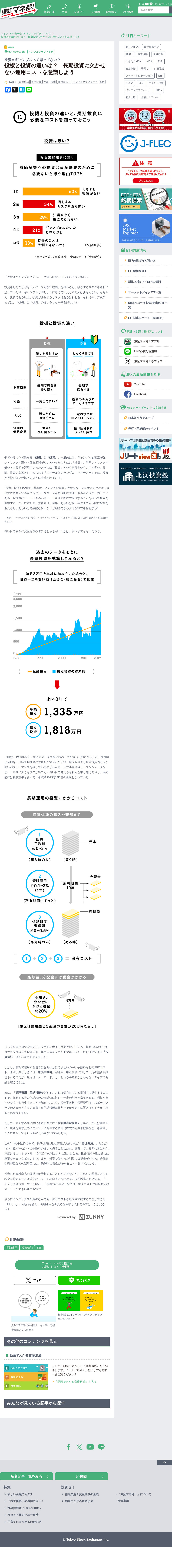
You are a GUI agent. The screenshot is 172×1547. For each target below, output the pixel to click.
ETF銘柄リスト (137, 271)
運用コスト (64, 81)
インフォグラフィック (85, 81)
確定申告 (130, 68)
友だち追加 (83, 1280)
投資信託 (27, 1247)
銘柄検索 (111, 12)
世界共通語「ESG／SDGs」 (25, 1508)
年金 (160, 61)
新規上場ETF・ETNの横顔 (144, 281)
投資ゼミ (79, 12)
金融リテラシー (149, 97)
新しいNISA (132, 46)
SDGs (159, 90)
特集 (64, 12)
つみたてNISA (133, 61)
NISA (149, 61)
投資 (45, 81)
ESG (141, 82)
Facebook (139, 4)
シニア (129, 82)
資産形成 (24, 81)
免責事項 (123, 1501)
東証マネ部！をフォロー (149, 361)
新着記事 (49, 12)
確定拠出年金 (151, 46)
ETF (39, 1247)
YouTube (147, 4)
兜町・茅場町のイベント (143, 428)
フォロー (38, 1280)
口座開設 (159, 68)
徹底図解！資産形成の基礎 (82, 1494)
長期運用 (11, 1247)
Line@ (151, 4)
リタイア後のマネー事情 (23, 1515)
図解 (102, 81)
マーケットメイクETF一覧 (144, 292)
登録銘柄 (128, 12)
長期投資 (36, 81)
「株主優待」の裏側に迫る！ (26, 1501)
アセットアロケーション (139, 75)
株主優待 (143, 54)
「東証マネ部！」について (134, 1494)
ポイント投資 (156, 82)
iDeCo (129, 54)
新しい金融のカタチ (20, 1494)
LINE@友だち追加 (145, 351)
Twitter (143, 4)
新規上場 (130, 97)
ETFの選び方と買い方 (142, 260)
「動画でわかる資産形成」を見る (76, 1381)
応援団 (95, 12)
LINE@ (102, 1447)
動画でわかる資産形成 (79, 1501)
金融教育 (158, 54)
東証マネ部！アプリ (147, 341)
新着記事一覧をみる (26, 1476)
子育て (144, 68)
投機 (53, 81)
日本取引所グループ (140, 418)
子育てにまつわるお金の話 (24, 1522)
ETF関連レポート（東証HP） (146, 318)
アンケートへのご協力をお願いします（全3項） (57, 1265)
